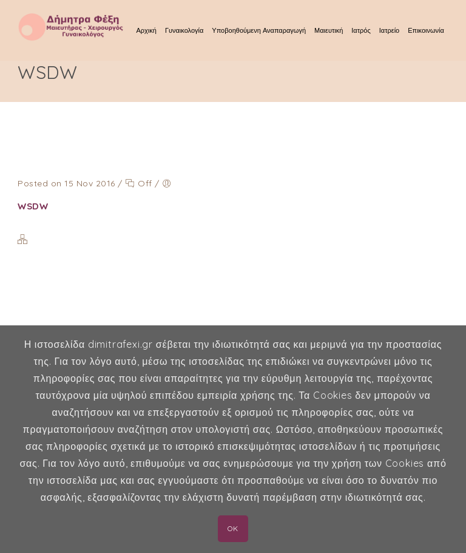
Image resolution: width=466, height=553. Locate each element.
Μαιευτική (328, 30)
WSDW (33, 206)
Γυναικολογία (184, 30)
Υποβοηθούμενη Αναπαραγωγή (259, 30)
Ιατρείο (389, 30)
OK (233, 528)
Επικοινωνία (426, 30)
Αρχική (147, 30)
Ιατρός (360, 30)
